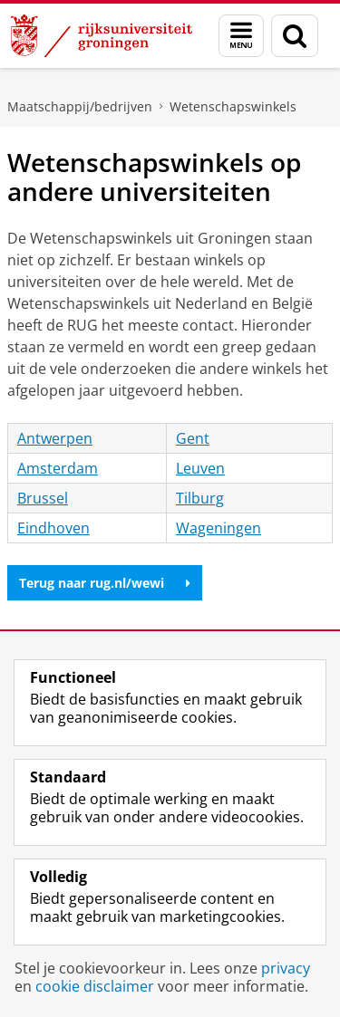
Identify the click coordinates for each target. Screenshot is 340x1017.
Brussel (42, 498)
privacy (285, 968)
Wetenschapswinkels (233, 106)
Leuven (200, 468)
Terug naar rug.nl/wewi (104, 582)
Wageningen (218, 528)
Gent (192, 438)
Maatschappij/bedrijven (79, 106)
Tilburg (200, 498)
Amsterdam (57, 468)
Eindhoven (53, 528)
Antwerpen (54, 438)
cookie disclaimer (94, 986)
